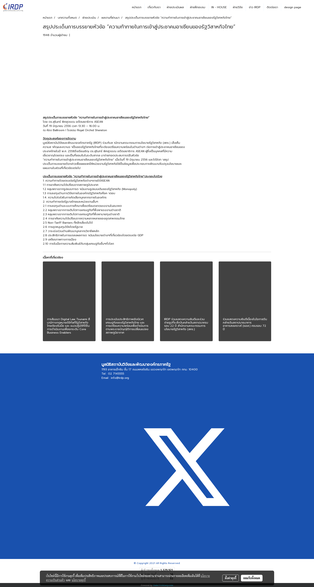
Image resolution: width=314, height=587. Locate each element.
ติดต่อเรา (272, 7)
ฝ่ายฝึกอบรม (197, 7)
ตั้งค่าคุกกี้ (230, 578)
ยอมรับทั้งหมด (251, 578)
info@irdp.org (120, 378)
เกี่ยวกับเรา (154, 7)
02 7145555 (116, 374)
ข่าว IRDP (255, 7)
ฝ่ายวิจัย (238, 7)
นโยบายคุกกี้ (79, 580)
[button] (307, 7)
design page (292, 7)
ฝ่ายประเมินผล (175, 7)
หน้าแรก (136, 7)
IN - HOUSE (219, 7)
